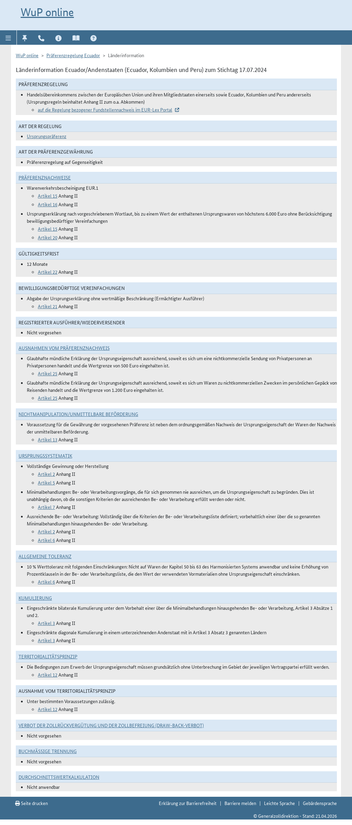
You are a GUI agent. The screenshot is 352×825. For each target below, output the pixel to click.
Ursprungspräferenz (46, 136)
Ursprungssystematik (45, 455)
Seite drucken (31, 803)
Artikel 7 (46, 506)
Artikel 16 (47, 204)
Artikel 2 (46, 473)
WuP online (47, 12)
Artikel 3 (46, 622)
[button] (8, 37)
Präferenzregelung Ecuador (73, 55)
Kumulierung (35, 597)
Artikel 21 (47, 306)
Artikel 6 (46, 539)
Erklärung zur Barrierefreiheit (188, 803)
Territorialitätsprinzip (48, 656)
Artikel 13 (47, 439)
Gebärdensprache (320, 803)
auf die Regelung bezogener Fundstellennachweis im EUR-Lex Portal (105, 109)
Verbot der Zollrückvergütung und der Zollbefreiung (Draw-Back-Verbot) (111, 725)
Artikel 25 (47, 373)
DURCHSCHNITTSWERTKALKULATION (59, 776)
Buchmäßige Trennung (48, 751)
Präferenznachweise (45, 177)
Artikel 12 (47, 674)
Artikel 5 (46, 482)
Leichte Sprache (279, 803)
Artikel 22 (47, 271)
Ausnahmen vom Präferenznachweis (64, 347)
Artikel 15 (47, 195)
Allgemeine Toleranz (45, 556)
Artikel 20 (47, 237)
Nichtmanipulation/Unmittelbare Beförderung (78, 413)
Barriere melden (240, 803)
